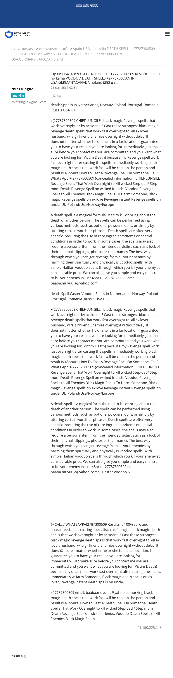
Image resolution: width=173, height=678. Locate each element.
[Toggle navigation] (167, 34)
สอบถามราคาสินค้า (54, 48)
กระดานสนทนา (23, 48)
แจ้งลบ (56, 96)
